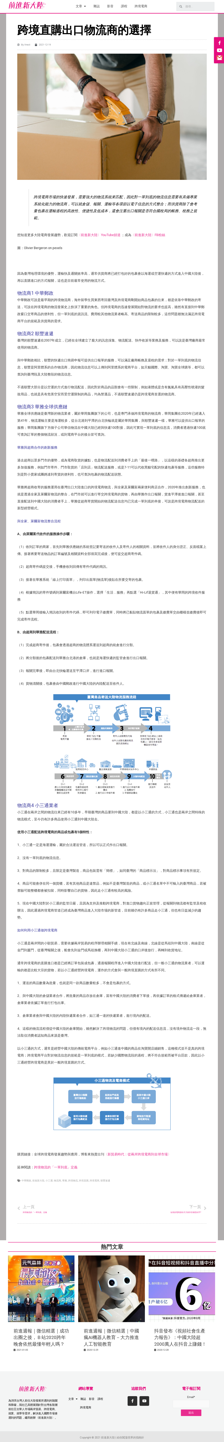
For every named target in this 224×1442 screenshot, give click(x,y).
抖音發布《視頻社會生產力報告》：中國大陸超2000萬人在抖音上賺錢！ (180, 1337)
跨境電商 (141, 6)
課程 (124, 6)
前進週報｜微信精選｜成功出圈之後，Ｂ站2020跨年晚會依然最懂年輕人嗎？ (41, 1337)
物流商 (57, 1180)
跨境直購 (84, 1180)
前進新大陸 (38, 1180)
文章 (81, 6)
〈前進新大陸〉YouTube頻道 (99, 235)
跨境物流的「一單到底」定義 (55, 1167)
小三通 (49, 1180)
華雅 (64, 1180)
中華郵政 (26, 1180)
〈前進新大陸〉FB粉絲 (148, 235)
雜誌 (96, 6)
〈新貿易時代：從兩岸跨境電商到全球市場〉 (137, 1154)
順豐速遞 (105, 1180)
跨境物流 (73, 1180)
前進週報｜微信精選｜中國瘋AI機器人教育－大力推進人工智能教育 (111, 1337)
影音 (110, 6)
